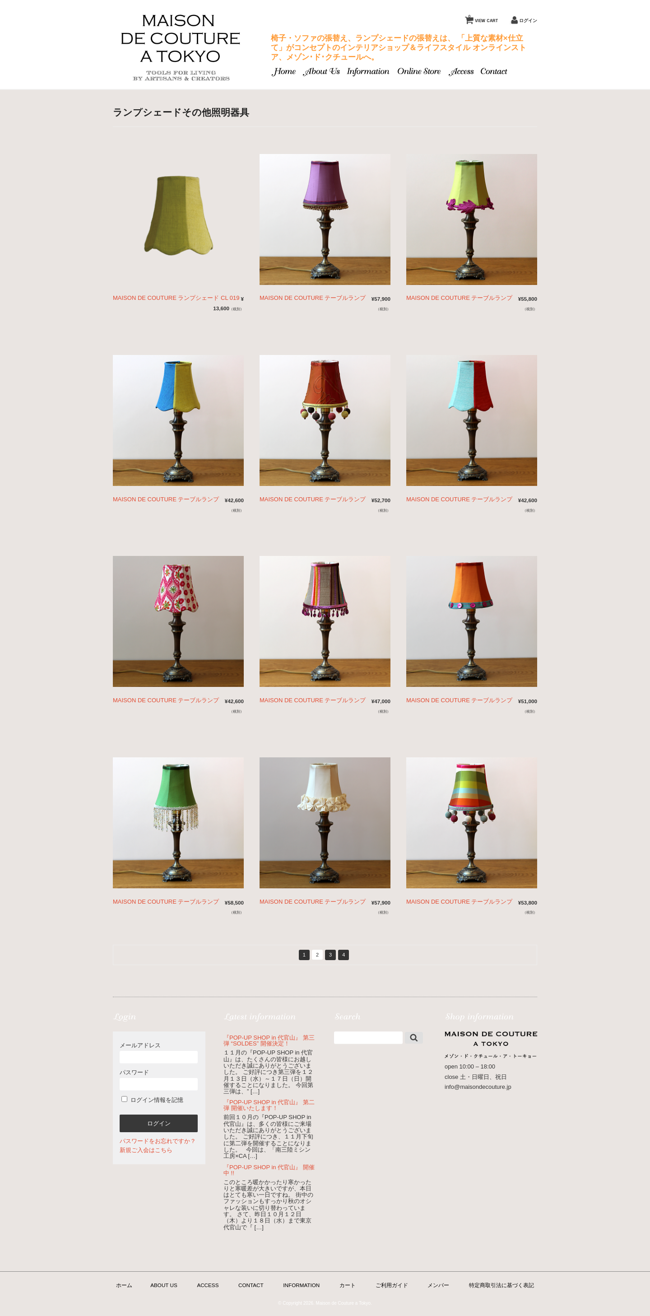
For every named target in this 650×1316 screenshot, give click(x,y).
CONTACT (251, 1285)
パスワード (159, 1079)
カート (347, 1285)
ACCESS (207, 1285)
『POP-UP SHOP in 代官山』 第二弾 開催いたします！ (269, 1105)
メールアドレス (159, 1052)
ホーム (124, 1285)
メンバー (438, 1285)
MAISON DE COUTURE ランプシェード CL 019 (176, 297)
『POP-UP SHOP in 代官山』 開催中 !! (269, 1170)
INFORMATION (301, 1285)
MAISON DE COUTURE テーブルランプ (313, 297)
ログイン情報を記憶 (152, 1100)
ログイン (528, 20)
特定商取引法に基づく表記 (501, 1285)
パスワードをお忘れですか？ (158, 1141)
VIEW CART (483, 18)
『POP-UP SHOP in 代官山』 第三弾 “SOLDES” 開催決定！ (269, 1040)
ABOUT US (163, 1285)
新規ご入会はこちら (146, 1150)
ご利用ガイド (392, 1285)
